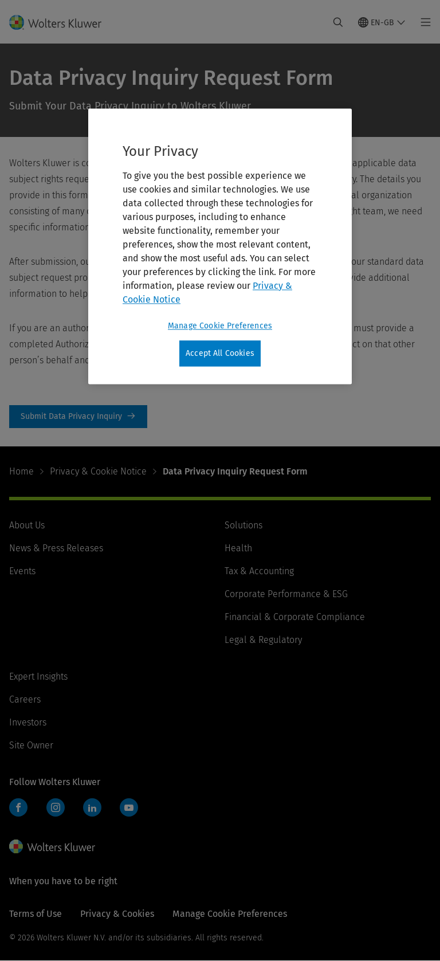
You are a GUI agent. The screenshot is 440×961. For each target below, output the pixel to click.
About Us (27, 525)
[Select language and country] (382, 22)
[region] (220, 246)
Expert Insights (38, 676)
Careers (25, 699)
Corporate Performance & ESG (286, 594)
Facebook (18, 807)
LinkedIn (92, 807)
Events (22, 571)
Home (21, 471)
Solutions (243, 525)
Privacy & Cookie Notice (98, 471)
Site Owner (31, 745)
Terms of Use (35, 913)
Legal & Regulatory (263, 639)
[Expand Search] (338, 22)
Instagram (55, 807)
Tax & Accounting (259, 571)
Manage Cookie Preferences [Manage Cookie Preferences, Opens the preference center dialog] (220, 326)
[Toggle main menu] (422, 22)
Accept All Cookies (220, 353)
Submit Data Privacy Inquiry (78, 416)
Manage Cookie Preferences (229, 913)
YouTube (129, 807)
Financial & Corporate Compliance (295, 616)
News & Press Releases (56, 548)
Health (238, 548)
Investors (27, 722)
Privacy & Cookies (117, 913)
